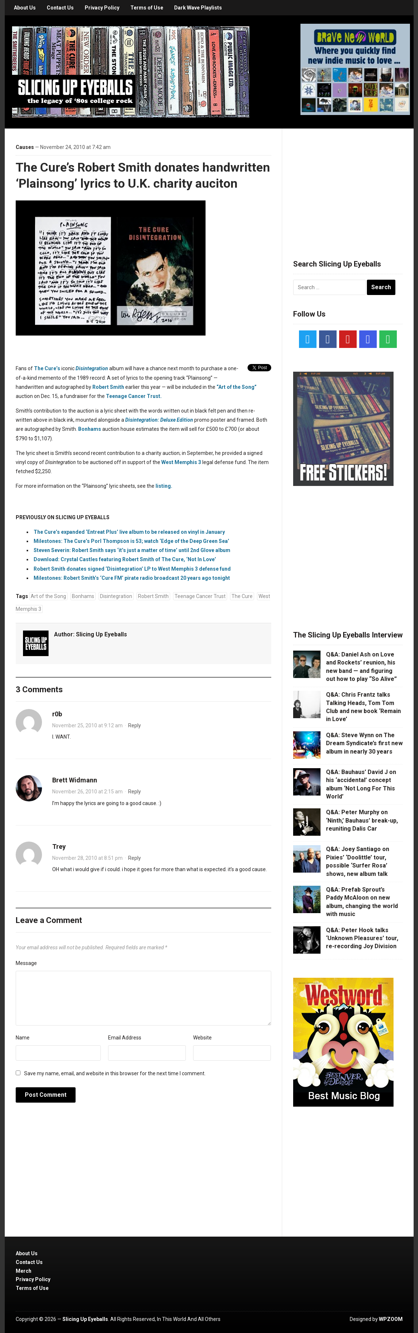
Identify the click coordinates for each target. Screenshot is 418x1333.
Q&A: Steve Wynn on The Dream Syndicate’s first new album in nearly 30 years (364, 743)
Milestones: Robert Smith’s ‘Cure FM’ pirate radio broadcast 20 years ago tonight (132, 578)
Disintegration (116, 596)
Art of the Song (48, 596)
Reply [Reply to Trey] (134, 858)
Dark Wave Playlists (198, 8)
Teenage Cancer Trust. (134, 396)
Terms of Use (146, 8)
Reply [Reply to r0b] (134, 725)
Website (202, 1038)
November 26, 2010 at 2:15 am (87, 791)
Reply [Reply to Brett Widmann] (134, 791)
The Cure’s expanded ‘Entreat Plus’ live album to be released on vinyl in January (129, 532)
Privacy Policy (102, 8)
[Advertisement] (348, 185)
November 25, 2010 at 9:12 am (87, 725)
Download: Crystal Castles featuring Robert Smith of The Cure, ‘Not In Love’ (125, 559)
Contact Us (60, 8)
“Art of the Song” (236, 387)
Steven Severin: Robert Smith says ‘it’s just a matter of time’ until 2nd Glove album (132, 550)
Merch (23, 1271)
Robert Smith (108, 387)
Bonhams (89, 429)
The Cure (242, 596)
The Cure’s (47, 368)
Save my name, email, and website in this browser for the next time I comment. (115, 1073)
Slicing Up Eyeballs (101, 634)
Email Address (124, 1038)
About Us (25, 8)
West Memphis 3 (181, 462)
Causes (25, 147)
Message (26, 963)
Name (23, 1038)
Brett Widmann (74, 780)
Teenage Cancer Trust (200, 596)
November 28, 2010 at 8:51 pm (87, 858)
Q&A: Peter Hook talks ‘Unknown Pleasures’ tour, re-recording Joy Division (362, 938)
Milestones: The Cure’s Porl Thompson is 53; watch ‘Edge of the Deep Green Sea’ (131, 541)
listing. (164, 486)
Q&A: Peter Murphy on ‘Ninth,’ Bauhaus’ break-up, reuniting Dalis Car (362, 820)
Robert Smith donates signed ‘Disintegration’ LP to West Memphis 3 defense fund (132, 569)
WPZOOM (391, 1319)
